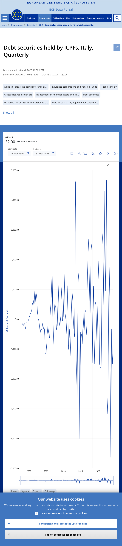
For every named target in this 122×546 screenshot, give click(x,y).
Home (4, 25)
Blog (68, 18)
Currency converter (96, 18)
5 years (37, 491)
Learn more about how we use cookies (64, 513)
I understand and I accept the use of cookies (63, 523)
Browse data (44, 18)
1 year (14, 491)
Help (109, 18)
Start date (12, 149)
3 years (25, 491)
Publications (58, 18)
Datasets (30, 25)
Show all (8, 112)
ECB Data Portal (61, 9)
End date (37, 149)
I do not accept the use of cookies (63, 535)
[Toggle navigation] (5, 18)
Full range (50, 491)
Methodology (78, 18)
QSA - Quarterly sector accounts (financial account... (66, 25)
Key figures (31, 18)
